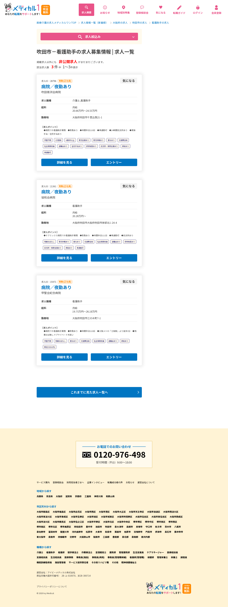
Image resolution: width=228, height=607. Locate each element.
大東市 (98, 531)
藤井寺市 (178, 531)
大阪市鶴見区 (59, 521)
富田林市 (52, 531)
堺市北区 (52, 526)
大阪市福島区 (59, 511)
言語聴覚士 (100, 552)
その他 (115, 562)
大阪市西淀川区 (170, 511)
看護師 (61, 552)
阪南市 (96, 536)
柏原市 (127, 531)
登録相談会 (58, 482)
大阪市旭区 (92, 516)
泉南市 (51, 536)
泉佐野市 (41, 531)
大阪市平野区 (93, 521)
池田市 (98, 526)
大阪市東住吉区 (159, 516)
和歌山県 (110, 496)
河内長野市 (77, 531)
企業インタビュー (95, 482)
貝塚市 (139, 526)
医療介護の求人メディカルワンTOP (56, 22)
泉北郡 (125, 536)
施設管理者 (60, 562)
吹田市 (108, 526)
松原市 (89, 531)
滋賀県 (68, 496)
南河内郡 (145, 536)
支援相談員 (42, 557)
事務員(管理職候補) (117, 557)
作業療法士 (87, 552)
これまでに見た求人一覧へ (89, 392)
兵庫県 (40, 496)
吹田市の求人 (139, 22)
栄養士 (174, 557)
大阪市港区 (104, 511)
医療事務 (69, 557)
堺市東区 (161, 521)
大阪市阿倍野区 (124, 516)
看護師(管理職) (137, 557)
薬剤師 (112, 552)
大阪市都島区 (43, 511)
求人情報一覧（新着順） (94, 22)
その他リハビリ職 (100, 562)
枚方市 (158, 526)
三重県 (88, 496)
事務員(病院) (98, 557)
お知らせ (130, 482)
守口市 (149, 526)
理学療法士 (73, 552)
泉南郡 (135, 536)
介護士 (40, 552)
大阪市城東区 (107, 516)
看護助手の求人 (160, 22)
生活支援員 (138, 552)
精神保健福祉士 (129, 562)
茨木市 (168, 526)
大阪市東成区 (61, 516)
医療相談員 (172, 552)
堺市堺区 (137, 521)
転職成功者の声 (115, 482)
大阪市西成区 (176, 516)
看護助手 (50, 552)
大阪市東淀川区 (44, 516)
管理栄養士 (162, 557)
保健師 (150, 557)
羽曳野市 (138, 531)
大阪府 (59, 496)
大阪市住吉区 (141, 516)
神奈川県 (98, 496)
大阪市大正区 (119, 511)
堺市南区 (41, 526)
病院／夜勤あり (56, 86)
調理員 (184, 557)
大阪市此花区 (75, 511)
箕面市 (118, 531)
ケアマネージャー (155, 552)
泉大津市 (119, 526)
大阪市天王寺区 (136, 511)
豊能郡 (115, 536)
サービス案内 (43, 482)
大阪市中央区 (123, 521)
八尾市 (177, 526)
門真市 (149, 531)
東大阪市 (41, 536)
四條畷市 (62, 536)
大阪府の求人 (120, 22)
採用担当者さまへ (75, 482)
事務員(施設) (82, 557)
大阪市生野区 (77, 516)
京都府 (78, 496)
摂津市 (158, 531)
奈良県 (49, 496)
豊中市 (89, 526)
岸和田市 (78, 526)
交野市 (73, 536)
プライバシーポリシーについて (52, 586)
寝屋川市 (64, 531)
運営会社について (146, 482)
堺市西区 (172, 521)
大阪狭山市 (84, 536)
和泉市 (108, 531)
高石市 (168, 531)
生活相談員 (56, 557)
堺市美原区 (65, 526)
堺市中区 (149, 521)
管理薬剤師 (124, 552)
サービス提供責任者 (78, 562)
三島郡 (106, 536)
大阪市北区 (108, 521)
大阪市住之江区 (76, 521)
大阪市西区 (90, 511)
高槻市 (129, 526)
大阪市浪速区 (153, 511)
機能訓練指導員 (44, 562)
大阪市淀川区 (43, 521)
